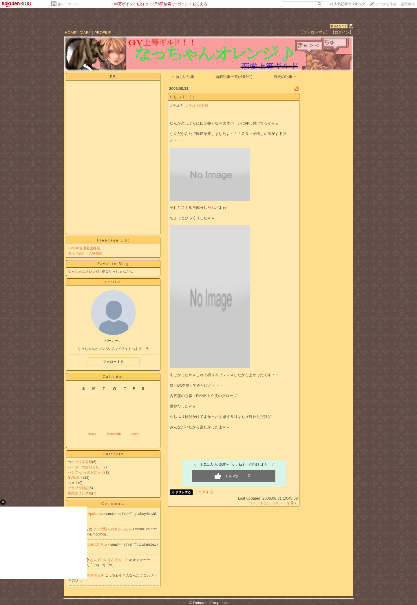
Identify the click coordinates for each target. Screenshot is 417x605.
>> (347, 4)
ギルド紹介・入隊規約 (85, 253)
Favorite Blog (113, 264)
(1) (192, 97)
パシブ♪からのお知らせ (86, 472)
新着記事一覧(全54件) (234, 76)
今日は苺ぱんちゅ (94, 544)
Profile (113, 282)
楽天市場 (408, 4)
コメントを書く (284, 503)
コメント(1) (258, 503)
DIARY (85, 32)
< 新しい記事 (183, 76)
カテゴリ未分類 (80, 462)
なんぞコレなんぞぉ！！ (109, 560)
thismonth (114, 434)
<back (91, 434)
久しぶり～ (179, 97)
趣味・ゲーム (67, 4)
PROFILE (102, 32)
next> (135, 434)
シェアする (203, 492)
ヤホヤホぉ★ (94, 575)
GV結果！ (75, 478)
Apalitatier (96, 514)
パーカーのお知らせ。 (85, 467)
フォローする (113, 362)
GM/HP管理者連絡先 (84, 248)
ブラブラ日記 (78, 488)
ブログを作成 (386, 4)
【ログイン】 (342, 32)
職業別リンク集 (80, 493)
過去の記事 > (285, 76)
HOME (70, 32)
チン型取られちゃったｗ (113, 529)
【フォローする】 (314, 32)
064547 (339, 26)
